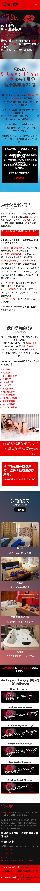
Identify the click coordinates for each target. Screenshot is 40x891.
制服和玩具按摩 (10, 398)
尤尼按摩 (7, 372)
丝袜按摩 (7, 385)
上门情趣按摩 (15, 98)
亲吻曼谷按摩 (6, 812)
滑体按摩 (7, 379)
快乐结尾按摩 (8, 668)
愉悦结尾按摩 (9, 404)
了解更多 (20, 510)
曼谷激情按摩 (30, 877)
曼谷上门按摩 (26, 879)
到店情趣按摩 (31, 95)
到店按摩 (9, 74)
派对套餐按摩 (9, 401)
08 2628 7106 (6, 850)
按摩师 (27, 219)
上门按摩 (11, 43)
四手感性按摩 (9, 391)
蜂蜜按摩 (20, 877)
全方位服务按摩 (10, 407)
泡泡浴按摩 (8, 382)
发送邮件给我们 (7, 853)
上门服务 (29, 346)
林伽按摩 (7, 369)
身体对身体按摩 (10, 375)
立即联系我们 (20, 178)
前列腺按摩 (8, 388)
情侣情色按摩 (9, 394)
